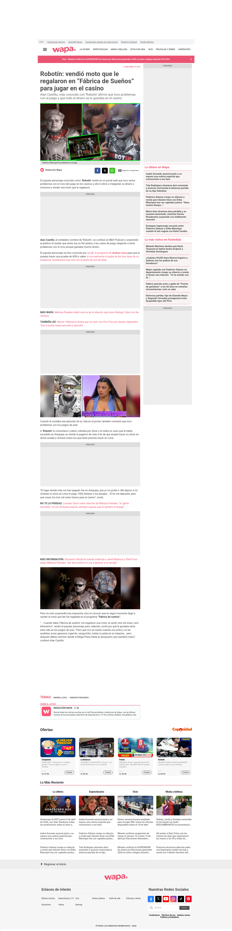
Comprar (69, 772)
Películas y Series (133, 898)
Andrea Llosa (60, 698)
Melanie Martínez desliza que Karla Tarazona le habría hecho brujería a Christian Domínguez (164, 249)
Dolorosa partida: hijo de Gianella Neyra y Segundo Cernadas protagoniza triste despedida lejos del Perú (167, 298)
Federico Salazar (129, 42)
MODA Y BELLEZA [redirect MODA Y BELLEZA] (119, 49)
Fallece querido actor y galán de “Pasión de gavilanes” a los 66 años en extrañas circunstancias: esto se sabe (167, 287)
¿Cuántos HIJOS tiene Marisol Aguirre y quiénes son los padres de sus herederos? (167, 261)
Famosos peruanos (79, 698)
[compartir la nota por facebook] (97, 171)
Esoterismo (46, 905)
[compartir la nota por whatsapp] (112, 171)
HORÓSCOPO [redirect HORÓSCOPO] (184, 49)
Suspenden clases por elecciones (101, 42)
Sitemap (78, 905)
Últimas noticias (48, 898)
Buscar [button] (184, 908)
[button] (191, 59)
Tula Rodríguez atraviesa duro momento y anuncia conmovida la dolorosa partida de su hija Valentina (167, 188)
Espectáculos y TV (66, 898)
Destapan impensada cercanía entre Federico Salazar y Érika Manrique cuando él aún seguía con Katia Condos (166, 229)
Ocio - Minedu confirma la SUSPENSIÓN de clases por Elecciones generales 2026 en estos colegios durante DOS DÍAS (116, 59)
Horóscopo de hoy (56, 42)
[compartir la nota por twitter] (105, 171)
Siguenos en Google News (128, 170)
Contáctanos (154, 915)
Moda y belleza (98, 898)
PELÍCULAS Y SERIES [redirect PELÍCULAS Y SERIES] (165, 49)
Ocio (77, 898)
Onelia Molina (147, 42)
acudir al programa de (107, 252)
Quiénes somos (183, 915)
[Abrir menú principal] (45, 49)
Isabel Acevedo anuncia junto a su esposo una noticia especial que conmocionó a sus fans (164, 177)
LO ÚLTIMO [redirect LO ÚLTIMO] (85, 49)
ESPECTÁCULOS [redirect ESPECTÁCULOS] (100, 49)
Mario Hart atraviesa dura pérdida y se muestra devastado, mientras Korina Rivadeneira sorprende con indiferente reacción (166, 215)
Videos (61, 905)
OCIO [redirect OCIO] (150, 49)
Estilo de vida (114, 898)
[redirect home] (64, 50)
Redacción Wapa (54, 170)
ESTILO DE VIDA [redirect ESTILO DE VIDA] (137, 49)
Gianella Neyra (75, 42)
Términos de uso (168, 915)
